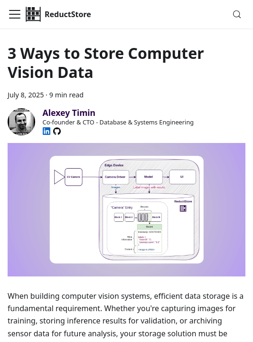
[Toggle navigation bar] (15, 14)
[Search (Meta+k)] (236, 14)
